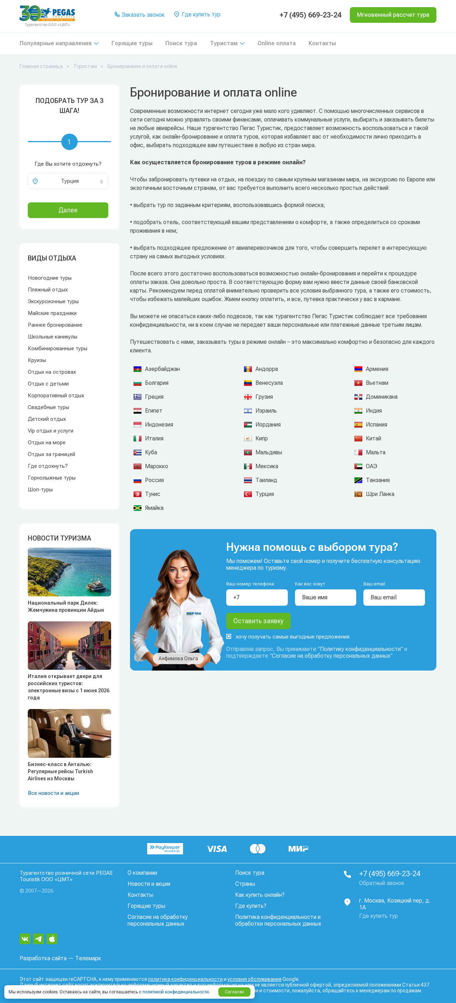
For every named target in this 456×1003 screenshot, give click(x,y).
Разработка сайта (43, 958)
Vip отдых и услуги (50, 431)
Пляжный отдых (48, 289)
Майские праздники (52, 313)
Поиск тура (181, 43)
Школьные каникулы (52, 337)
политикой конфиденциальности (175, 991)
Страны (245, 883)
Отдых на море (47, 442)
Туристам (224, 43)
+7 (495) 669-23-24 (310, 15)
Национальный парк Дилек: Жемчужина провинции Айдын (66, 606)
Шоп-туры (40, 489)
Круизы (37, 360)
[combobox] (68, 181)
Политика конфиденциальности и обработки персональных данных (278, 920)
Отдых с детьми (48, 384)
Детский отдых (47, 419)
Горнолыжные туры (52, 478)
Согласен (234, 991)
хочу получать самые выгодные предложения (287, 637)
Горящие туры (132, 43)
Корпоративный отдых (56, 395)
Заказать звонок (139, 15)
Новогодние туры (50, 278)
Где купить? (250, 906)
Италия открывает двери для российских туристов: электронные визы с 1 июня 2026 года (68, 686)
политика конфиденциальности (185, 979)
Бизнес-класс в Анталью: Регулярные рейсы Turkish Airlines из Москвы (60, 771)
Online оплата (277, 43)
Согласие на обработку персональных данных (331, 655)
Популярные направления (56, 43)
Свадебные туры (48, 407)
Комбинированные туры (57, 348)
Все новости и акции (53, 793)
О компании (142, 872)
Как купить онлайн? (260, 894)
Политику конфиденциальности (360, 649)
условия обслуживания (254, 979)
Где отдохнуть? (48, 466)
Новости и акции (149, 883)
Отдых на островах (52, 372)
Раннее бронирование (55, 325)
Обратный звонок (381, 883)
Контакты (322, 43)
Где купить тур (197, 15)
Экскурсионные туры (53, 301)
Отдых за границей (51, 454)
